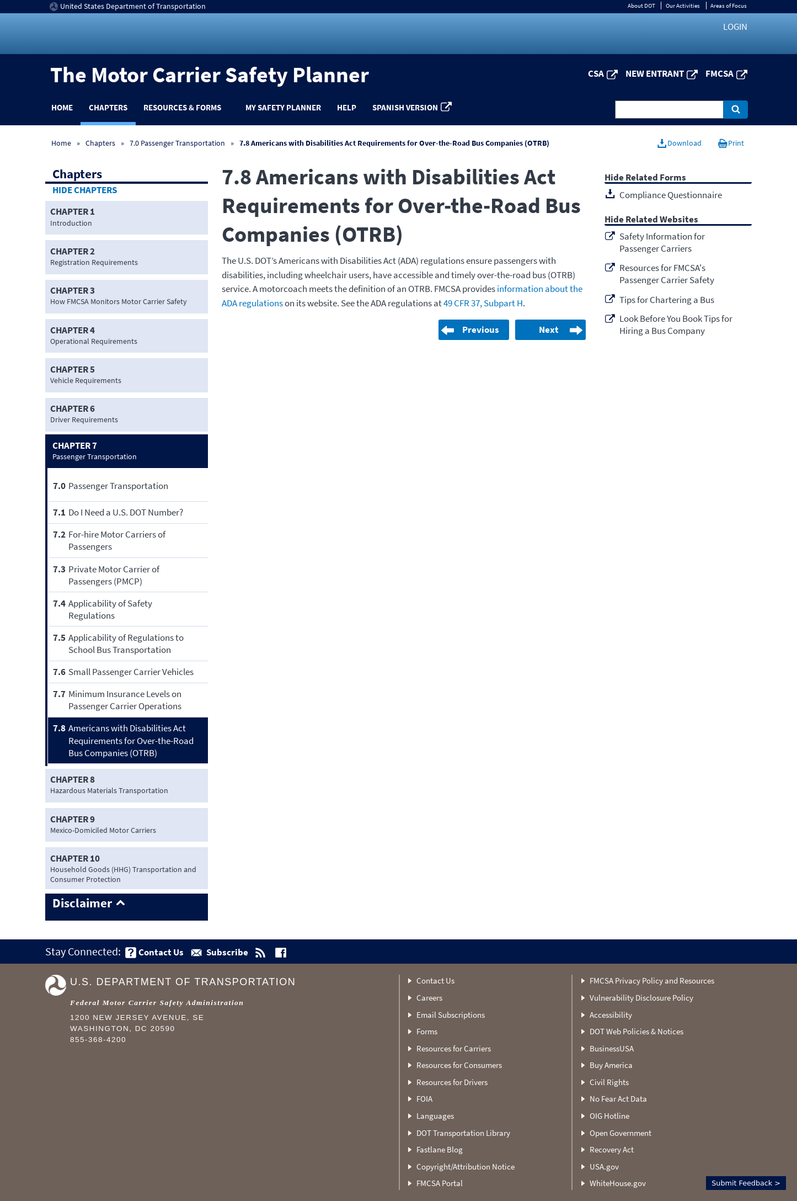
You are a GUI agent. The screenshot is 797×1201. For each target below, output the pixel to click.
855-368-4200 (98, 1039)
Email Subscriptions (450, 1014)
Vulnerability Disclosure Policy (641, 997)
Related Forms (655, 178)
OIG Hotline (609, 1115)
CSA (596, 73)
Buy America (611, 1065)
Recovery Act (612, 1149)
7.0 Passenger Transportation (177, 143)
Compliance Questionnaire (670, 195)
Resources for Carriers (453, 1048)
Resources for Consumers (459, 1065)
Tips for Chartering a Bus (666, 300)
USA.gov (604, 1166)
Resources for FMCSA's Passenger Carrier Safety (666, 274)
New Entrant (654, 73)
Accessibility (611, 1014)
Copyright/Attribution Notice (465, 1166)
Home (62, 107)
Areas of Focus (728, 5)
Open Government (620, 1133)
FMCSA (719, 73)
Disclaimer (82, 903)
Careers (429, 997)
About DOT (641, 5)
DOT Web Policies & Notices (636, 1031)
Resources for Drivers (452, 1082)
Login (735, 26)
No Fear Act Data (618, 1098)
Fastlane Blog (439, 1149)
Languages (435, 1115)
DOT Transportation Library (463, 1133)
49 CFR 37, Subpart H (483, 303)
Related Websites (661, 220)
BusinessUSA (612, 1048)
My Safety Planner (283, 107)
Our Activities (683, 5)
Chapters (108, 107)
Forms (426, 1031)
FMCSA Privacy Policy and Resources (652, 980)
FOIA (424, 1098)
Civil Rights (609, 1082)
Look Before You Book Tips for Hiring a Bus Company (675, 324)
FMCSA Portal (439, 1183)
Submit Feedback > (746, 1183)
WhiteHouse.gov (618, 1183)
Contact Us (435, 980)
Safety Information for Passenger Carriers (662, 242)
